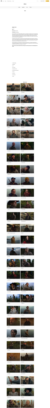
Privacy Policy (21, 373)
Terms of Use (24, 373)
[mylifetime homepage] (22, 404)
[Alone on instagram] (35, 377)
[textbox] (22, 368)
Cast (25, 10)
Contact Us (28, 373)
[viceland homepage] (32, 404)
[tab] (19, 7)
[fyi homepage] (29, 404)
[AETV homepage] (17, 404)
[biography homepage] (20, 406)
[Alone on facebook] (33, 377)
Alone (25, 4)
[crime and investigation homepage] (26, 406)
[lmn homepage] (26, 404)
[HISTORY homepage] (7, 405)
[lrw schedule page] (29, 406)
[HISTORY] (1, 1)
